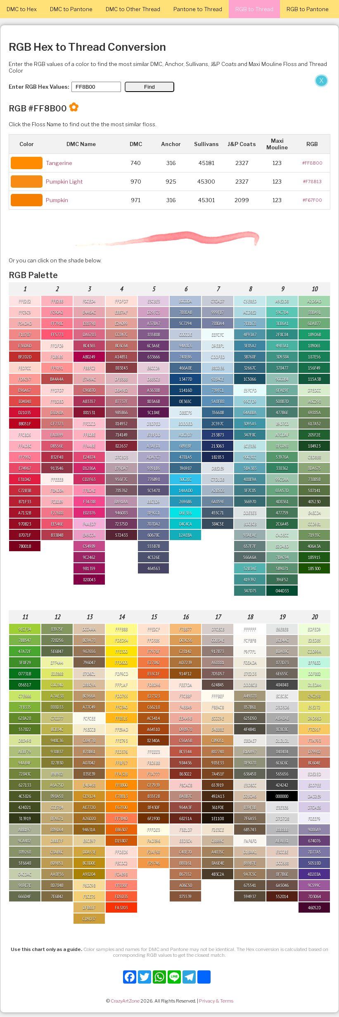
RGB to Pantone (308, 9)
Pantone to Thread (197, 9)
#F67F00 (312, 200)
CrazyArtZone (125, 1001)
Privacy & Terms (216, 1001)
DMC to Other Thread (133, 9)
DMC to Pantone (71, 9)
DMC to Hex (22, 9)
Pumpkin (57, 200)
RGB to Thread (254, 9)
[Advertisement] (165, 135)
